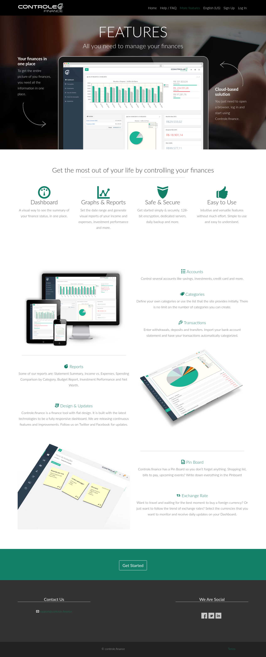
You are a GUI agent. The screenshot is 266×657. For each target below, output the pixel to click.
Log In (242, 8)
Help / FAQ (168, 8)
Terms (231, 649)
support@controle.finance (56, 611)
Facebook (204, 616)
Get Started (133, 565)
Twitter (211, 616)
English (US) (211, 8)
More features (190, 8)
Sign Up (229, 8)
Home (152, 8)
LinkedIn (218, 616)
